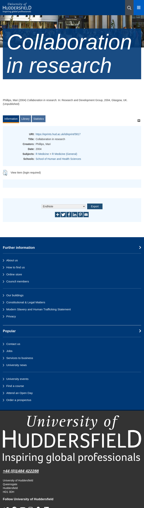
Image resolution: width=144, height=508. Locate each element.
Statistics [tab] (38, 118)
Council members (17, 281)
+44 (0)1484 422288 (21, 471)
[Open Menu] (139, 7)
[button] (129, 7)
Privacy (11, 316)
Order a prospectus (18, 400)
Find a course (15, 386)
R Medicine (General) (64, 153)
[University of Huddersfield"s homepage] (72, 439)
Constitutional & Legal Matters (25, 302)
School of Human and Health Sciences (58, 158)
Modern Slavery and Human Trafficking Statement (38, 309)
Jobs (9, 351)
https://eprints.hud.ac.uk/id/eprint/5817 (58, 134)
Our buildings (14, 295)
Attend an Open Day (19, 393)
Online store (14, 274)
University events (17, 378)
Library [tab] (25, 118)
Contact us (13, 344)
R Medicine (42, 153)
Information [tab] (11, 118)
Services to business (19, 358)
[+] (138, 120)
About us (12, 260)
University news (16, 365)
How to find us (15, 267)
